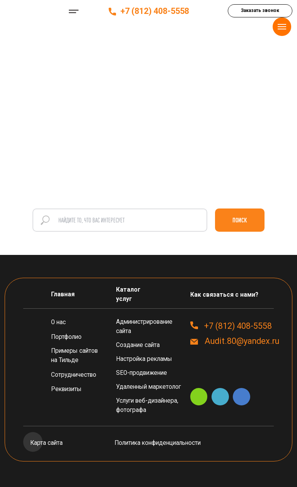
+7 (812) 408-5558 (154, 11)
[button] (260, 10)
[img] (33, 12)
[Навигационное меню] (282, 26)
